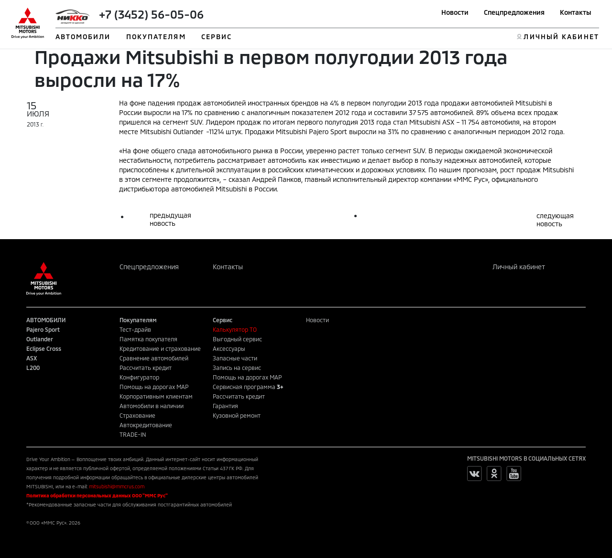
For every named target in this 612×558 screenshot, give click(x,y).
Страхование (137, 415)
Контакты (575, 12)
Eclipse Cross (43, 348)
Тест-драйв (135, 329)
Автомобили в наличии (152, 405)
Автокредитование (146, 424)
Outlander (39, 339)
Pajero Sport (43, 329)
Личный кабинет (518, 267)
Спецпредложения (514, 12)
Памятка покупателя (148, 339)
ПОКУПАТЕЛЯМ (156, 36)
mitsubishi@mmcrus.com (116, 486)
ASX (31, 358)
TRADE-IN (133, 434)
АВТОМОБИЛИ (83, 36)
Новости (455, 12)
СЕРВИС (216, 36)
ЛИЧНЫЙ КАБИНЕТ (561, 36)
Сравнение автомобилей (154, 358)
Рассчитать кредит (146, 367)
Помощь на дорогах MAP (154, 386)
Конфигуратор (139, 377)
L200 (33, 367)
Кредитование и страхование (160, 348)
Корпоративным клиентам (156, 396)
